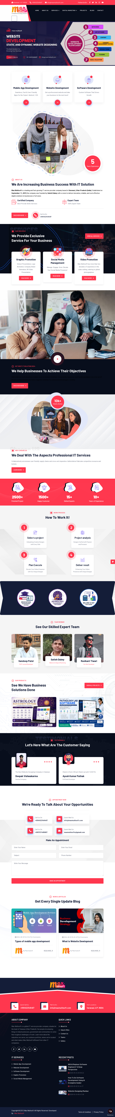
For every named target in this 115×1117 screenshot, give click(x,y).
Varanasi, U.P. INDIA (95, 1008)
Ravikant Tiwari (89, 661)
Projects (83, 10)
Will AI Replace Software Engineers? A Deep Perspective (77, 1067)
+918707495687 (41, 832)
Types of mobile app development (32, 941)
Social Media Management (22, 1079)
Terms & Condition (84, 1112)
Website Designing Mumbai (78, 1091)
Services (54, 10)
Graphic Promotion (26, 259)
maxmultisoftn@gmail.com (74, 832)
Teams (63, 1037)
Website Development (57, 87)
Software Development (89, 87)
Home (37, 10)
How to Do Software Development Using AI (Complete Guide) (76, 1080)
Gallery (63, 1041)
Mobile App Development (26, 87)
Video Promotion (89, 259)
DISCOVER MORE (19, 215)
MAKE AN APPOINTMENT (57, 881)
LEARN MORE (18, 470)
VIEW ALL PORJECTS (94, 685)
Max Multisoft (19, 1113)
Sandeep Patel (26, 661)
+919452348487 (37, 2)
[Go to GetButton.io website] (110, 1115)
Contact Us (64, 1034)
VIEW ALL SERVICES (94, 236)
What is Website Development (77, 941)
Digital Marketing (68, 10)
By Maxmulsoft (24, 951)
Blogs (92, 10)
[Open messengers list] (110, 1111)
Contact (100, 10)
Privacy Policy (99, 1112)
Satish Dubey (57, 659)
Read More (26, 278)
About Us (45, 10)
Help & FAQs (65, 1030)
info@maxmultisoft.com (55, 2)
